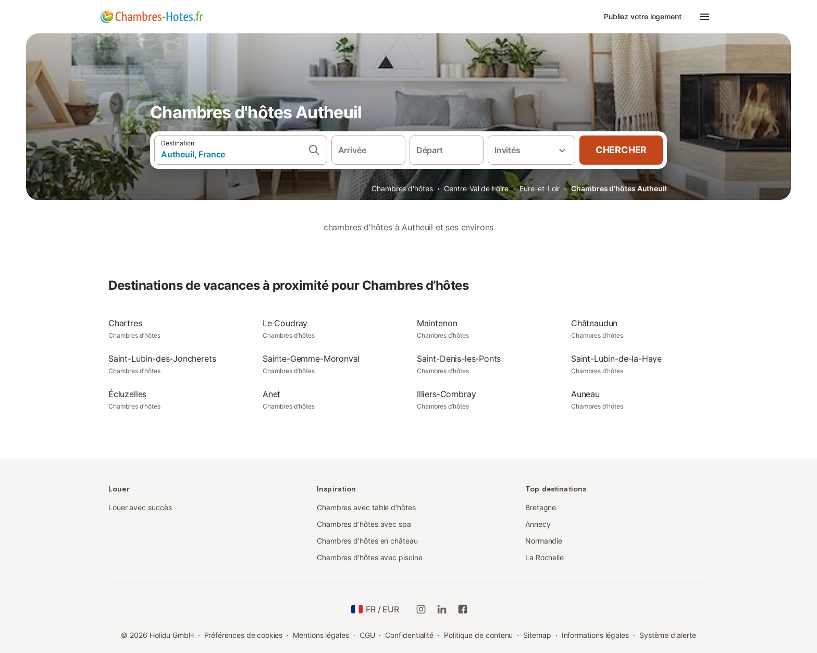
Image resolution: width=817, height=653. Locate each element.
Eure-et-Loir (539, 188)
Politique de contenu (478, 635)
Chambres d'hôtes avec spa (364, 524)
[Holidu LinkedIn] (441, 609)
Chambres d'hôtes (402, 188)
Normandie (543, 540)
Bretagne (540, 507)
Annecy (538, 524)
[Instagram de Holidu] (421, 609)
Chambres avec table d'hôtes (366, 507)
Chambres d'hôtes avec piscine (370, 557)
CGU (367, 635)
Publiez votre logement (643, 16)
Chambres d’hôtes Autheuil (619, 188)
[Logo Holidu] (151, 16)
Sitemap (537, 635)
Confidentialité (409, 635)
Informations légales (595, 635)
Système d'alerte (667, 635)
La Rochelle (544, 557)
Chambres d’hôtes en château (367, 540)
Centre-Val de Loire (476, 188)
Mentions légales (321, 635)
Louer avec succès (140, 507)
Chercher (621, 149)
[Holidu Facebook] (462, 609)
